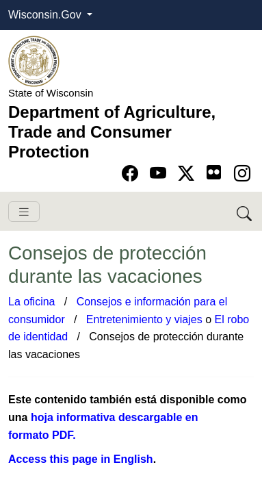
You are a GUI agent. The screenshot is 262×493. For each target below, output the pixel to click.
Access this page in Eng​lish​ (80, 459)
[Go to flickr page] (213, 172)
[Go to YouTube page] (160, 173)
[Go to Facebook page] (132, 173)
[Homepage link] (34, 60)
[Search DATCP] (245, 211)
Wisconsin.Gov (46, 15)
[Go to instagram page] (242, 173)
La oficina (31, 301)
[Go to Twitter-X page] (188, 173)
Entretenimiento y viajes (144, 319)
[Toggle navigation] (24, 212)
